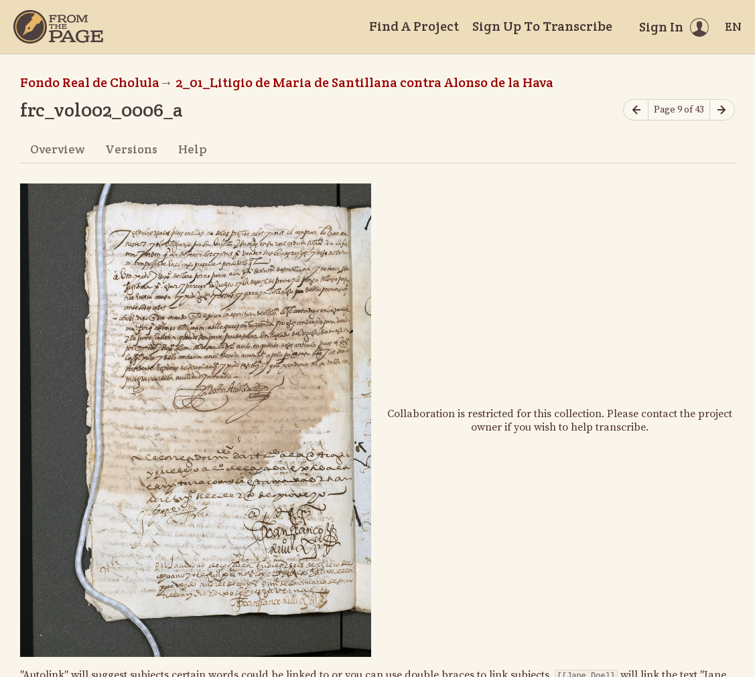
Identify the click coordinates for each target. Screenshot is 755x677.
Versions (131, 149)
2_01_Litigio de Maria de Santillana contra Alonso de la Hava (364, 82)
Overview (57, 149)
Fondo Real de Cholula (89, 82)
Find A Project (414, 26)
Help (192, 149)
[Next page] (722, 110)
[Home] (58, 27)
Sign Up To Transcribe (542, 26)
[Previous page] (635, 110)
